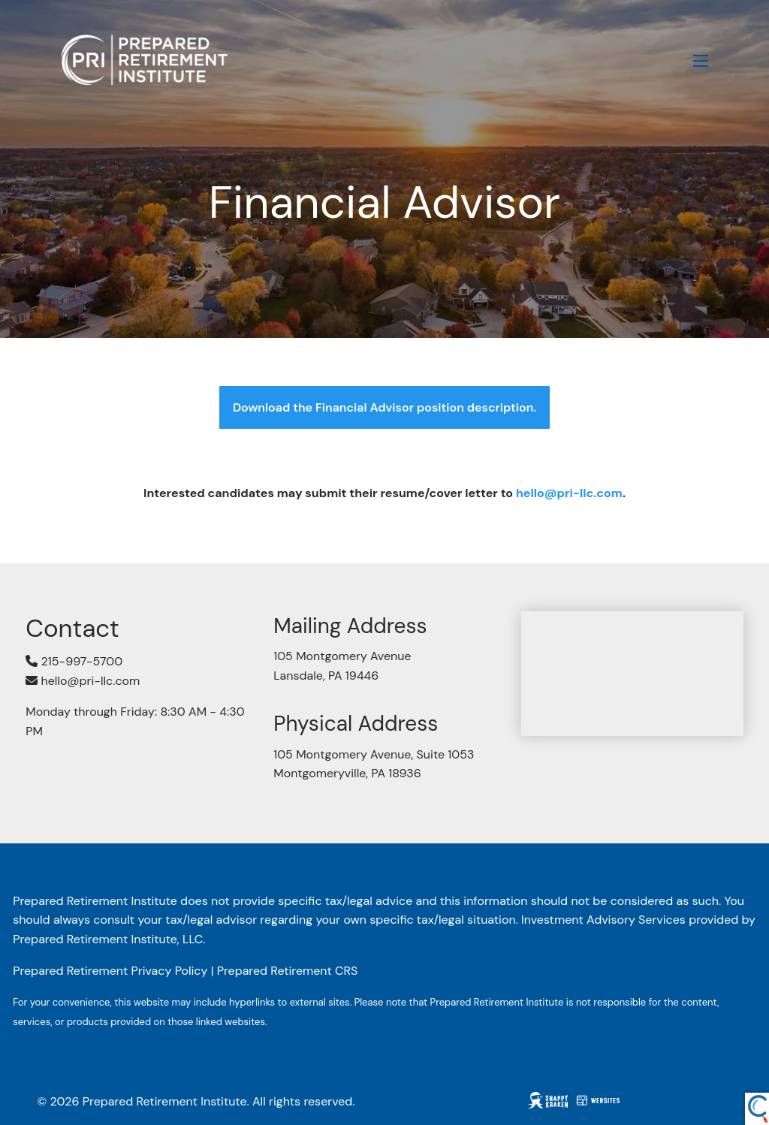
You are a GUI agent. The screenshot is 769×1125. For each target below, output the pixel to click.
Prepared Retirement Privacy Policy (110, 971)
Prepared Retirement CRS (287, 971)
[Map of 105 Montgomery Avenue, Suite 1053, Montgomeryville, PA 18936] (632, 673)
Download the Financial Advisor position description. (384, 407)
